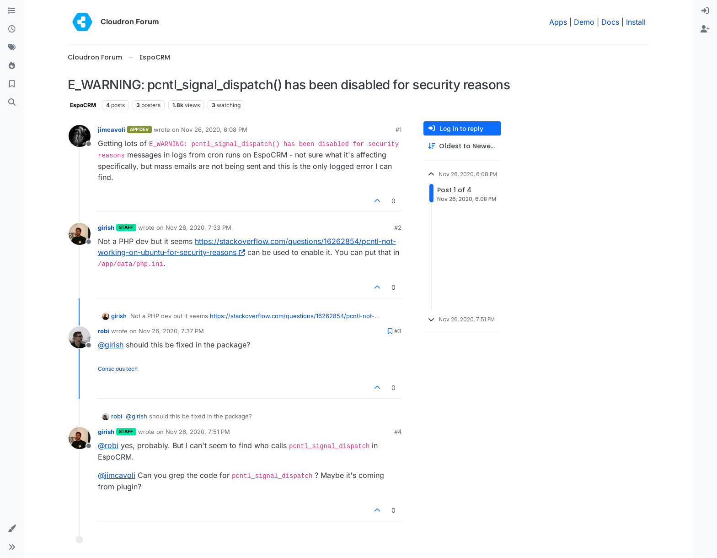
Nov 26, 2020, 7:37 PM (171, 331)
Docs (610, 22)
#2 (397, 227)
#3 (397, 331)
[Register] (705, 29)
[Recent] (12, 29)
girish (106, 227)
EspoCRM (83, 105)
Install (636, 22)
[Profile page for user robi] (80, 337)
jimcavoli (111, 129)
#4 (397, 431)
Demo (584, 22)
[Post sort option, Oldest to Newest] (462, 146)
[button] (12, 528)
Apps (558, 22)
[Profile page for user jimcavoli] (80, 136)
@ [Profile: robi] (108, 445)
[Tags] (12, 47)
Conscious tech (118, 368)
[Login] (705, 11)
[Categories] (12, 11)
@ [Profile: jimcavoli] (116, 475)
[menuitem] (705, 11)
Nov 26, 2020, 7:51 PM (198, 431)
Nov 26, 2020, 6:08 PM (214, 129)
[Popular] (12, 66)
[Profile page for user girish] (80, 234)
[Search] (12, 102)
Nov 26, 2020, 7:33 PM (198, 227)
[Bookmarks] (12, 84)
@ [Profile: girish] (110, 344)
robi (103, 331)
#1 (398, 129)
